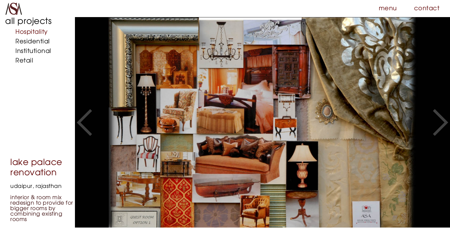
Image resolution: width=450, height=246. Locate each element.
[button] (84, 122)
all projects (28, 21)
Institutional (33, 51)
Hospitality (31, 32)
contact (427, 8)
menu (388, 8)
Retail (24, 61)
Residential (32, 42)
